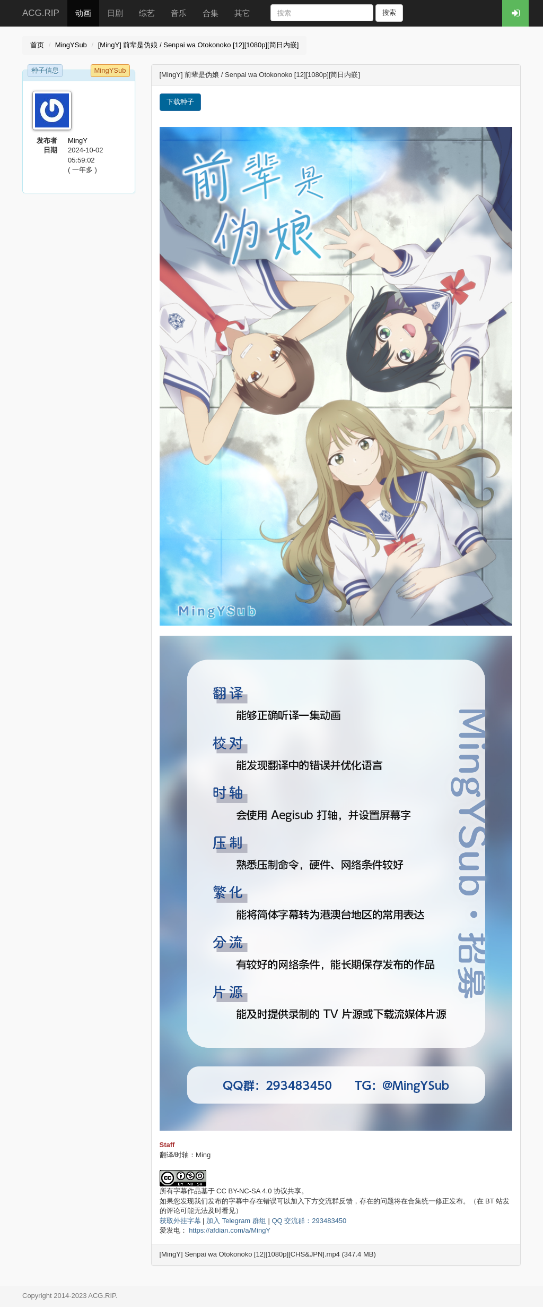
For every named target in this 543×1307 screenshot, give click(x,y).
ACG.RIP (40, 13)
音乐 (179, 13)
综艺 (147, 13)
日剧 (115, 13)
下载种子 (180, 102)
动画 (83, 13)
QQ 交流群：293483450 (309, 1221)
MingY (77, 140)
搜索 (389, 12)
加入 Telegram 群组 (236, 1221)
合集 (210, 13)
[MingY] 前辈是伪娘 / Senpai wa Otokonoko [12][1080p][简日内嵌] (198, 45)
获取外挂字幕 (180, 1221)
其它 (242, 13)
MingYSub (71, 45)
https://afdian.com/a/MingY (229, 1230)
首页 (37, 45)
